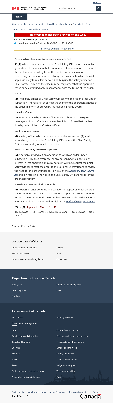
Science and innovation (67, 359)
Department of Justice (34, 24)
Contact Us (61, 259)
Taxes (14, 365)
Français (97, 2)
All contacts (17, 317)
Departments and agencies (24, 323)
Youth (59, 377)
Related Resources (20, 253)
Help (58, 253)
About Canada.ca (57, 392)
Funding (16, 296)
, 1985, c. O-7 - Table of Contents (31, 29)
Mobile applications (36, 392)
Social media (18, 392)
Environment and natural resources (28, 371)
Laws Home (52, 24)
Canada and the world (66, 347)
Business (16, 347)
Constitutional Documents (24, 247)
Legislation (65, 24)
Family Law (17, 284)
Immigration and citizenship (25, 336)
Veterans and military (66, 371)
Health (15, 359)
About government (65, 317)
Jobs (14, 330)
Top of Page (20, 396)
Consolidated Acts (81, 24)
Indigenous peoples (65, 365)
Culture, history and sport (68, 330)
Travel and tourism (21, 342)
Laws (58, 290)
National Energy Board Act (80, 201)
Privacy (96, 392)
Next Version (67, 48)
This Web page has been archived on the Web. (58, 34)
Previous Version (50, 48)
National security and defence (26, 377)
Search (59, 247)
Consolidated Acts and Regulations (28, 259)
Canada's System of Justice (68, 284)
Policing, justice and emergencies (72, 336)
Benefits (16, 353)
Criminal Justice (19, 290)
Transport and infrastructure (70, 342)
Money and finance (65, 353)
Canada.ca (17, 24)
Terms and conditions (79, 392)
